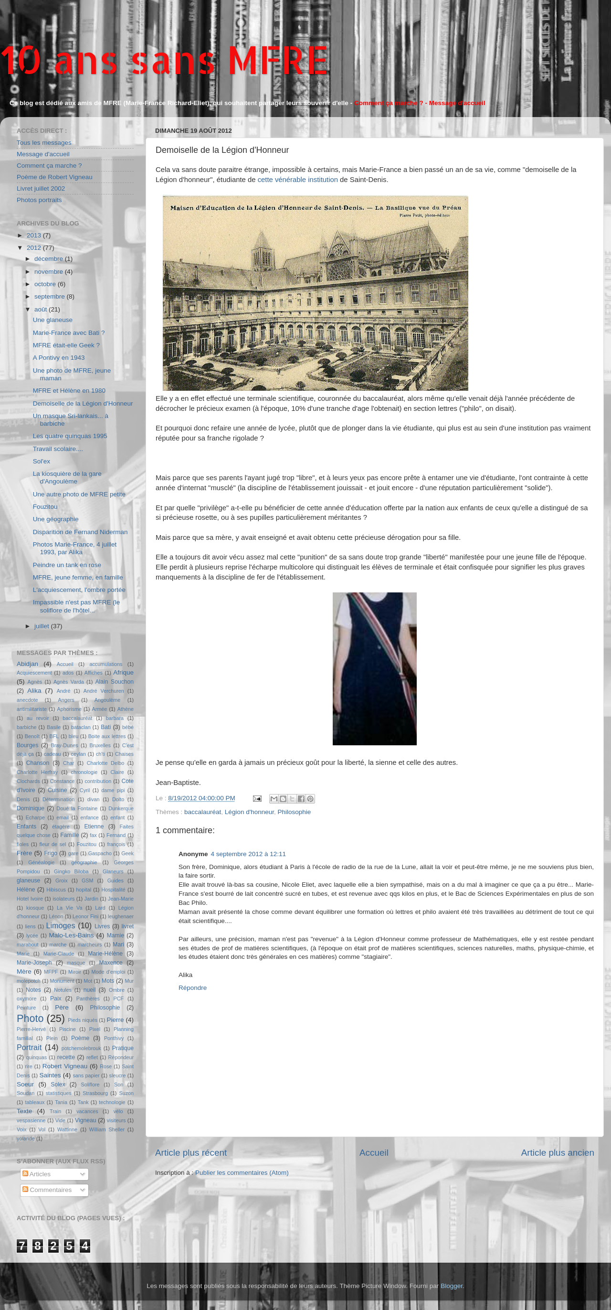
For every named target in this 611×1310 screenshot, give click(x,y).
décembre (49, 258)
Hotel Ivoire (30, 899)
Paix (56, 998)
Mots (108, 980)
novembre (49, 271)
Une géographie (56, 519)
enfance (89, 817)
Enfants (26, 826)
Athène (125, 709)
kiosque (35, 908)
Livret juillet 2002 (41, 188)
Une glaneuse (53, 319)
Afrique (123, 672)
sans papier (86, 1075)
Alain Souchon (114, 681)
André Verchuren (104, 691)
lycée (32, 935)
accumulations (105, 664)
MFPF (51, 972)
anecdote (27, 700)
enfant (117, 817)
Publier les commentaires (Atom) (242, 1172)
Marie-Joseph (34, 962)
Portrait (29, 1047)
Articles (36, 1174)
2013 (35, 235)
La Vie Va (69, 908)
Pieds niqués (82, 1020)
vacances (87, 1111)
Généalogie (41, 862)
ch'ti (100, 754)
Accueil (374, 1153)
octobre (46, 284)
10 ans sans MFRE (164, 59)
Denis (23, 799)
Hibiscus (56, 889)
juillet (42, 626)
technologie (112, 1102)
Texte (24, 1111)
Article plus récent (191, 1153)
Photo (30, 1018)
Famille (69, 835)
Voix (21, 1129)
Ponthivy (114, 1038)
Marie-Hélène (105, 953)
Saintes (50, 1075)
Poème (80, 1038)
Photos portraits (39, 200)
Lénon (56, 916)
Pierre (115, 1019)
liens (30, 926)
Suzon (126, 1093)
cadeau (52, 754)
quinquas (36, 1057)
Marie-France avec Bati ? (69, 332)
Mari (118, 944)
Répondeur (121, 1057)
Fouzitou (45, 506)
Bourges (27, 745)
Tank (83, 1102)
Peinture (26, 1007)
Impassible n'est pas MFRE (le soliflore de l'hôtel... (76, 606)
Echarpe (35, 817)
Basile (54, 727)
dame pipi (113, 790)
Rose (106, 1066)
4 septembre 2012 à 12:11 (248, 854)
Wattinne (67, 1129)
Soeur (25, 1084)
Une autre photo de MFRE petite (79, 494)
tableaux (35, 1102)
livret (127, 926)
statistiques (59, 1093)
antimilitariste (32, 709)
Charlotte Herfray (37, 772)
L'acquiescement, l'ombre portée (79, 589)
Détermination (58, 799)
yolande (26, 1138)
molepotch (29, 981)
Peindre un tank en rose (67, 565)
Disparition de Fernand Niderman (80, 532)
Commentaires (47, 1189)
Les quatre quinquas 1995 (70, 436)
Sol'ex (41, 461)
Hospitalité (113, 889)
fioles (23, 844)
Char (68, 763)
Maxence (111, 962)
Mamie (115, 935)
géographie (84, 862)
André (64, 691)
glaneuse (28, 880)
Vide (60, 1120)
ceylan (78, 754)
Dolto (118, 799)
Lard (100, 908)
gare (73, 853)
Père (62, 1007)
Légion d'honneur (249, 812)
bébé (128, 727)
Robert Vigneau (65, 1066)
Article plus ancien (557, 1153)
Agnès (35, 682)
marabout (28, 944)
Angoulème (108, 700)
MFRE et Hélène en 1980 (69, 390)
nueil (90, 990)
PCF (119, 998)
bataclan (81, 727)
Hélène (26, 889)
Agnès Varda (68, 682)
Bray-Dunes (64, 745)
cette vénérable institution (298, 179)
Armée (99, 709)
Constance (62, 781)
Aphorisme (69, 709)
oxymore (26, 998)
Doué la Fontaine (76, 808)
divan (93, 799)
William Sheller (107, 1129)
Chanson (38, 763)
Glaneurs (113, 871)
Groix (61, 880)
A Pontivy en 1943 (59, 357)
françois (116, 844)
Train (55, 1111)
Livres (102, 926)
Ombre (117, 990)
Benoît (32, 736)
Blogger (452, 1285)
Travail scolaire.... (58, 448)
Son (118, 1084)
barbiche (26, 727)
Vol (41, 1129)
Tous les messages (44, 142)
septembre (50, 296)
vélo (118, 1111)
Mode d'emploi (109, 972)
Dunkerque (121, 808)
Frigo (50, 853)
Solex (58, 1084)
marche (58, 944)
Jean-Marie (121, 899)
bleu (73, 736)
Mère (24, 971)
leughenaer (121, 916)
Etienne (94, 826)
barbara (115, 718)
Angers (66, 700)
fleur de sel (53, 844)
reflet (92, 1057)
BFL (54, 736)
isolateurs (63, 899)
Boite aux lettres (107, 736)
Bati (106, 727)
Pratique (123, 1048)
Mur (129, 981)
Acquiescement (34, 673)
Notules (63, 990)
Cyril (85, 790)
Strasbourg (95, 1093)
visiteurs (116, 1120)
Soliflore (90, 1084)
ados (68, 673)
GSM (88, 880)
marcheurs (89, 944)
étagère (61, 826)
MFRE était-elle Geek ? (66, 345)
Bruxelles (99, 745)
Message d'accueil (43, 154)
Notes (33, 990)
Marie (23, 953)
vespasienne (31, 1120)
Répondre (193, 987)
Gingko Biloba (71, 871)
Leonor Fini (85, 916)
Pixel (94, 1029)
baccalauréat (202, 812)
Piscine (67, 1029)
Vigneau (85, 1120)
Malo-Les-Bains (71, 935)
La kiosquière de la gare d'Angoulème (67, 477)
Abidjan (27, 663)
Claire (117, 772)
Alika (34, 690)
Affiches (93, 673)
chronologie (84, 772)
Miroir (74, 972)
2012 (35, 247)
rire (28, 1066)
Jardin (91, 899)
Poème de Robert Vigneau (55, 177)
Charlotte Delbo (106, 763)
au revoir (38, 718)
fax (93, 835)
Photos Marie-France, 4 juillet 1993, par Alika (75, 548)
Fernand (116, 835)
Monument (62, 981)
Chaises (124, 754)
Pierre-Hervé (31, 1029)
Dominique (30, 808)
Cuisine (57, 790)
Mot (88, 981)
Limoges (60, 925)
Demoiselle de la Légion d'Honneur (83, 403)
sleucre (117, 1075)
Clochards (28, 781)
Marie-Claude (58, 953)
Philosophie (294, 812)
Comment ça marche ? (49, 165)
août (41, 309)
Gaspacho (100, 853)
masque (76, 963)
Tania (61, 1102)
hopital (83, 889)
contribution (97, 781)
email (62, 817)
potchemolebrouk (81, 1048)
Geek (127, 853)
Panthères (88, 998)
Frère (24, 853)
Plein (52, 1038)
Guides (115, 880)
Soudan (25, 1093)
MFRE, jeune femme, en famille (78, 577)
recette (66, 1057)
